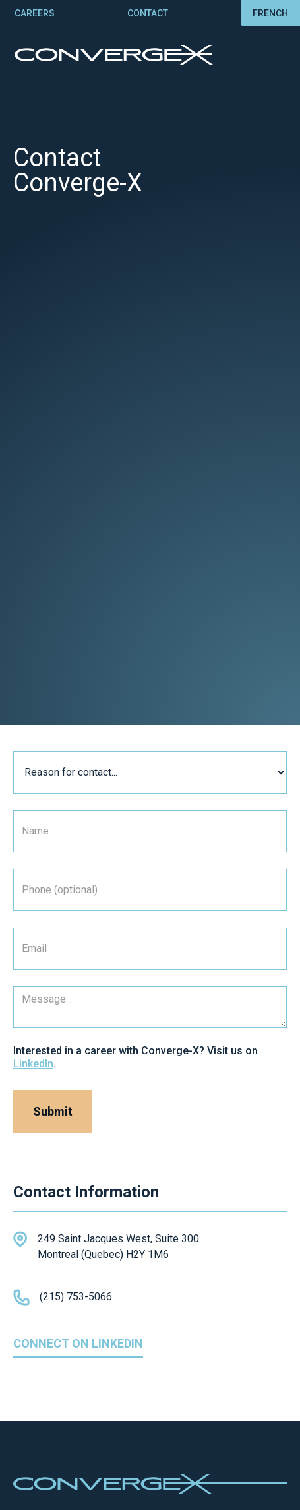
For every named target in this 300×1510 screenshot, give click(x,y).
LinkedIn (33, 1063)
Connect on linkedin (78, 1343)
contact (147, 13)
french (270, 13)
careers (35, 13)
